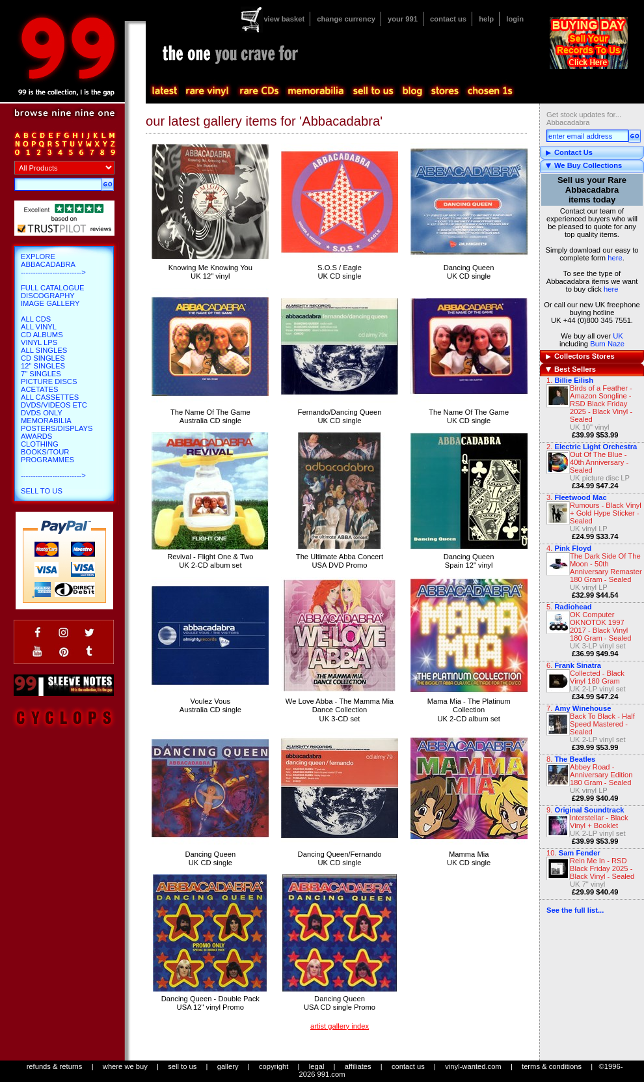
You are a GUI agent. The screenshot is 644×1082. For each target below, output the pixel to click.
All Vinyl (39, 327)
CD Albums (42, 335)
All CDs (36, 319)
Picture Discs (49, 381)
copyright (273, 1066)
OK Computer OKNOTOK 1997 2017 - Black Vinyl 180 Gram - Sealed (601, 626)
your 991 (403, 19)
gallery (228, 1066)
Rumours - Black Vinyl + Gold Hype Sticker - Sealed (605, 513)
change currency (346, 19)
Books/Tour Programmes (47, 456)
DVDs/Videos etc (54, 405)
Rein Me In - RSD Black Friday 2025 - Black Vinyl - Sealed (602, 868)
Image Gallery (50, 303)
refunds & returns (55, 1066)
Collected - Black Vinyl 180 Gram (597, 677)
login (515, 19)
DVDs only (41, 413)
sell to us (182, 1066)
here (615, 258)
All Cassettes (50, 397)
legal (317, 1066)
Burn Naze (607, 344)
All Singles (44, 350)
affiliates (358, 1066)
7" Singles (41, 374)
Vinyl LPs (39, 342)
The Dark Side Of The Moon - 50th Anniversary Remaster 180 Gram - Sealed (606, 567)
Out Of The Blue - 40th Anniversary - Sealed (599, 462)
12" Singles (43, 366)
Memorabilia (46, 420)
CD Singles (43, 358)
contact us (448, 19)
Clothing (40, 444)
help (486, 19)
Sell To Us (41, 491)
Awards (36, 436)
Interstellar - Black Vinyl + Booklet (599, 821)
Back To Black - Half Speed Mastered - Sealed (602, 724)
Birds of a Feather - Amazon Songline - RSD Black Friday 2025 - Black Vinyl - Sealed (601, 403)
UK (618, 336)
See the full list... (575, 910)
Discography (48, 295)
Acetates (39, 389)
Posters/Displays (56, 428)
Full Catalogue (52, 288)
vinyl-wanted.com (473, 1066)
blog (412, 91)
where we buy (125, 1066)
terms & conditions (552, 1066)
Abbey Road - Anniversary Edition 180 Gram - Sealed (601, 774)
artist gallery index (339, 1026)
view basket (283, 19)
